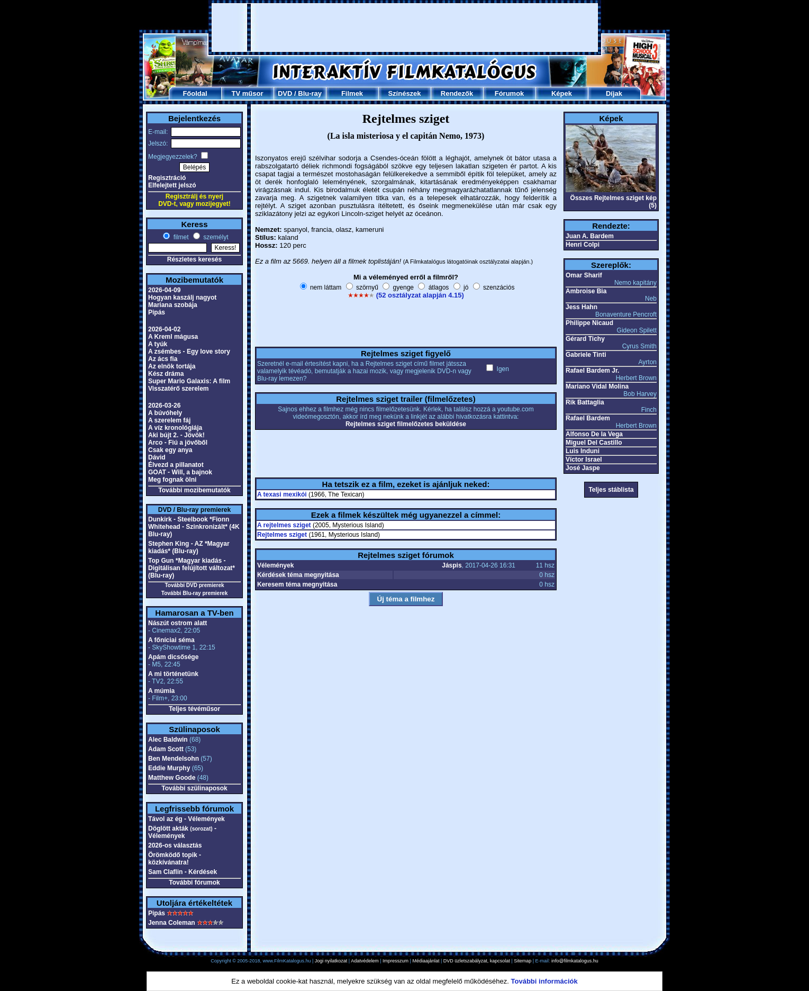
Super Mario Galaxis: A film (189, 381)
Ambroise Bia (586, 291)
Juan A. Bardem (590, 236)
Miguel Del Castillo (594, 442)
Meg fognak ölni (172, 479)
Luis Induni (582, 451)
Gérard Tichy (585, 339)
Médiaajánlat (425, 960)
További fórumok (194, 882)
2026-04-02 (164, 329)
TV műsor (247, 93)
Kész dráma (166, 373)
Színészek (404, 93)
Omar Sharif (584, 275)
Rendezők (457, 93)
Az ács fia (162, 359)
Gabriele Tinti (586, 354)
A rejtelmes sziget (284, 525)
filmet (179, 237)
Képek (561, 93)
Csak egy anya (170, 450)
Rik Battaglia (585, 402)
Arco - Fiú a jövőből (177, 442)
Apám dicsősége (173, 657)
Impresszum (395, 960)
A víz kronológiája (175, 427)
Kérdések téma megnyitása (298, 575)
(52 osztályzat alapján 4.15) (420, 295)
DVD (285, 93)
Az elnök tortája (171, 366)
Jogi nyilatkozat (331, 960)
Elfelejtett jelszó (172, 185)
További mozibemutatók (194, 490)
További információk (544, 981)
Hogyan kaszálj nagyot (182, 297)
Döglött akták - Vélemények (182, 832)
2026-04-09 (164, 290)
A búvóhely (165, 413)
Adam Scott (166, 749)
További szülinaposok (194, 788)
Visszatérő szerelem (178, 388)
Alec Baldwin (168, 739)
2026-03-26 (164, 405)
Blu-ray (310, 93)
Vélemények (275, 565)
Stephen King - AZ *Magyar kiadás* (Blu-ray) (189, 547)
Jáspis (451, 565)
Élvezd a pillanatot (176, 465)
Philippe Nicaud (589, 323)
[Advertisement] (404, 27)
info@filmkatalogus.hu (574, 960)
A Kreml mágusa (173, 336)
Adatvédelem (365, 960)
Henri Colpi (582, 244)
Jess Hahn (581, 307)
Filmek (352, 93)
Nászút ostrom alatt (177, 623)
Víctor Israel (584, 459)
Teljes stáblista (610, 489)
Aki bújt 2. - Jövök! (176, 435)
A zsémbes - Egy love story (189, 351)
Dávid (157, 457)
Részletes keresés (194, 259)
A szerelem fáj (169, 420)
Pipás (156, 312)
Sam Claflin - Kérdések (182, 872)
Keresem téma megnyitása (297, 584)
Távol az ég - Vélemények (186, 819)
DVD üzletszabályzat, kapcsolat (476, 960)
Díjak (614, 93)
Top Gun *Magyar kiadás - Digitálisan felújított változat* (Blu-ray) (191, 568)
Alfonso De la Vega (594, 434)
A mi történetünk (173, 674)
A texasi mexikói (282, 494)
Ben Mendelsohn (173, 758)
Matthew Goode (171, 777)
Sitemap (522, 960)
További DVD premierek (194, 585)
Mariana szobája (172, 305)
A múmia (161, 691)
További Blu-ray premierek (194, 593)
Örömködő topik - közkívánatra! (174, 858)
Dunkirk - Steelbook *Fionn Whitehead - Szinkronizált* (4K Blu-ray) (194, 527)
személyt (215, 237)
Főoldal (195, 93)
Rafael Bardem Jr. (592, 370)
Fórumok (509, 93)
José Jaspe (583, 468)
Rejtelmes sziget (282, 534)
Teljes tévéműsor (194, 709)
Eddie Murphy (169, 768)
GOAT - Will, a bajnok (180, 472)
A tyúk (157, 344)
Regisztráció (167, 178)
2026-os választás (175, 845)
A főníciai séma (171, 640)
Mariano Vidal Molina (597, 386)
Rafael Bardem (588, 418)
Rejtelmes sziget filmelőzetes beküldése (406, 424)
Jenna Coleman (171, 922)
